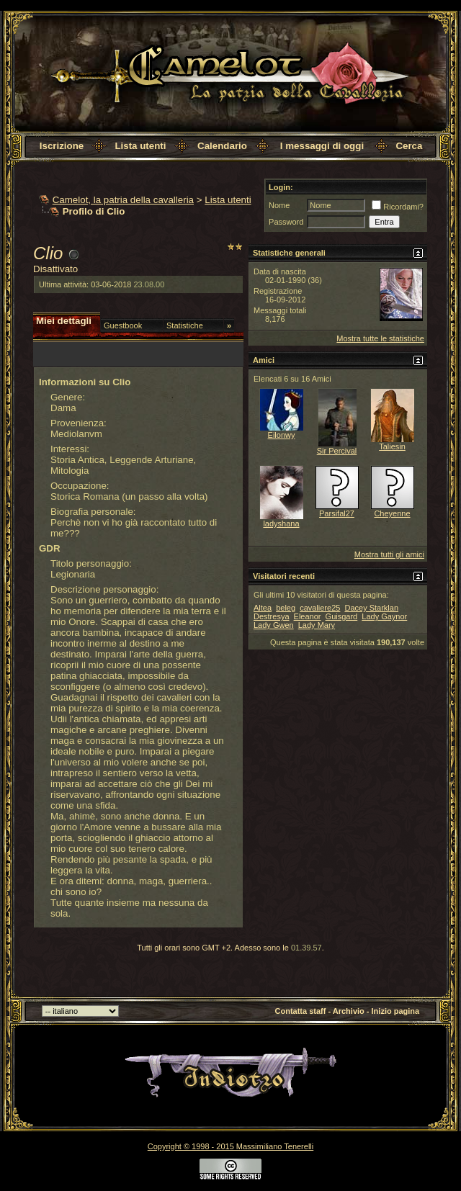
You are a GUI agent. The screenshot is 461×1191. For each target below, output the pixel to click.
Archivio (348, 1011)
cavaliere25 (320, 607)
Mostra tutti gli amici (389, 554)
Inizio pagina (396, 1011)
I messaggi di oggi (322, 145)
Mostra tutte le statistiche (380, 338)
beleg (285, 607)
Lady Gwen (274, 625)
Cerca (408, 145)
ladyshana (281, 523)
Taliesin (392, 446)
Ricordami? (398, 206)
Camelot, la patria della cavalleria (123, 199)
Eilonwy (281, 435)
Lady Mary (316, 625)
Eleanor (307, 616)
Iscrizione (62, 145)
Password (286, 221)
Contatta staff (300, 1011)
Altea (263, 607)
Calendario (222, 145)
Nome (279, 205)
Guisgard (342, 616)
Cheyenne (392, 513)
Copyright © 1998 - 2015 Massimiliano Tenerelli (230, 1146)
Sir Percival (337, 450)
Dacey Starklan (371, 607)
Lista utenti (140, 145)
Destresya (272, 616)
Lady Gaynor (384, 616)
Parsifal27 (336, 513)
